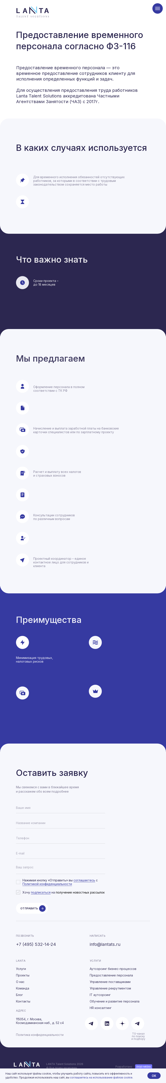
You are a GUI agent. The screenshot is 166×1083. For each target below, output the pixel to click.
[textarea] (60, 868)
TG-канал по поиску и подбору (138, 1040)
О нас (20, 986)
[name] (60, 807)
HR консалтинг (101, 1012)
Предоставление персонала (111, 979)
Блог (19, 999)
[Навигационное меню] (157, 8)
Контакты (23, 1005)
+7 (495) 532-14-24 (36, 948)
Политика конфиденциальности (40, 1038)
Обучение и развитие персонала (114, 1005)
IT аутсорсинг (100, 999)
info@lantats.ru (105, 948)
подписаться (41, 892)
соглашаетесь (84, 880)
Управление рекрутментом (110, 992)
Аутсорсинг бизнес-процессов (113, 972)
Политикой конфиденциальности (47, 884)
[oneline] (60, 823)
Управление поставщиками (110, 986)
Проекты (22, 979)
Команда (22, 992)
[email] (60, 853)
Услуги (21, 972)
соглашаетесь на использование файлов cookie (101, 1077)
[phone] (60, 838)
